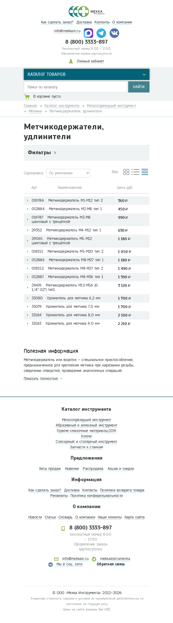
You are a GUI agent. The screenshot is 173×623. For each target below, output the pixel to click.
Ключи (86, 436)
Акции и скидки (121, 469)
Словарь (65, 517)
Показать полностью (41, 379)
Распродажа (93, 469)
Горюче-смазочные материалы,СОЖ (86, 431)
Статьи (50, 517)
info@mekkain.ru (67, 31)
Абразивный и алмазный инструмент (86, 425)
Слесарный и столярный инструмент (86, 442)
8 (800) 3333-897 (86, 42)
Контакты (102, 22)
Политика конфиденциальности (97, 496)
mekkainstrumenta (115, 559)
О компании (122, 22)
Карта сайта (135, 517)
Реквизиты (59, 496)
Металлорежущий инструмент (86, 420)
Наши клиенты (110, 517)
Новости (35, 517)
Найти (139, 87)
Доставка (84, 22)
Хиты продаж (50, 469)
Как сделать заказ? (57, 22)
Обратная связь (111, 564)
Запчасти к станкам (86, 447)
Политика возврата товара (122, 490)
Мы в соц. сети (69, 564)
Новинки (72, 469)
